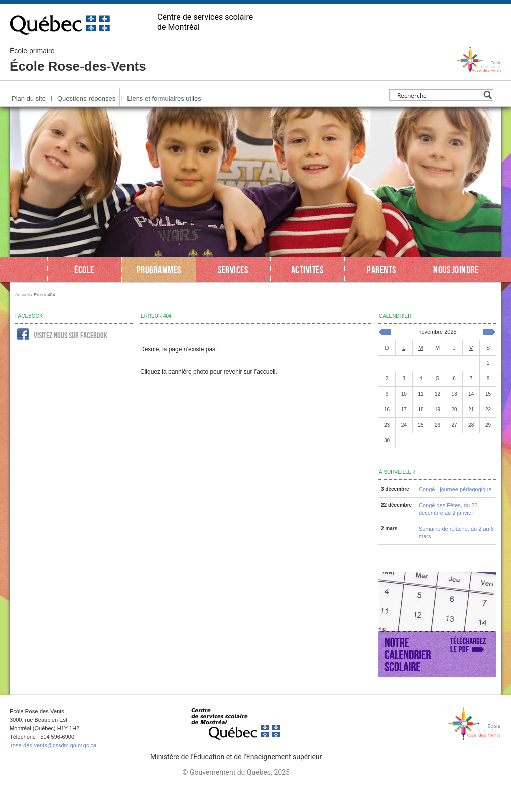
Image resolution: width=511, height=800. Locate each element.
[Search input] (438, 95)
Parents (381, 269)
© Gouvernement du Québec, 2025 (235, 772)
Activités (307, 269)
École (84, 269)
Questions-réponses (86, 98)
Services (233, 269)
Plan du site (29, 98)
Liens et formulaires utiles (164, 98)
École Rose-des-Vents (78, 60)
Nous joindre (455, 269)
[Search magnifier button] (487, 95)
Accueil (22, 294)
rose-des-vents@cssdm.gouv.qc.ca (53, 745)
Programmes (159, 269)
